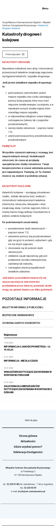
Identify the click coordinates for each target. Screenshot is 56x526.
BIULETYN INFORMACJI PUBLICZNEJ (22, 307)
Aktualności (28, 441)
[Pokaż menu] (47, 8)
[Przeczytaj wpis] (15, 54)
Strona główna (28, 435)
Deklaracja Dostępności (28, 452)
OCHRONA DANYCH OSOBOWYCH (21, 323)
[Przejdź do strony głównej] (10, 8)
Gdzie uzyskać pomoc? (28, 446)
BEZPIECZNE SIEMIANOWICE (18, 315)
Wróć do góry (39, 420)
